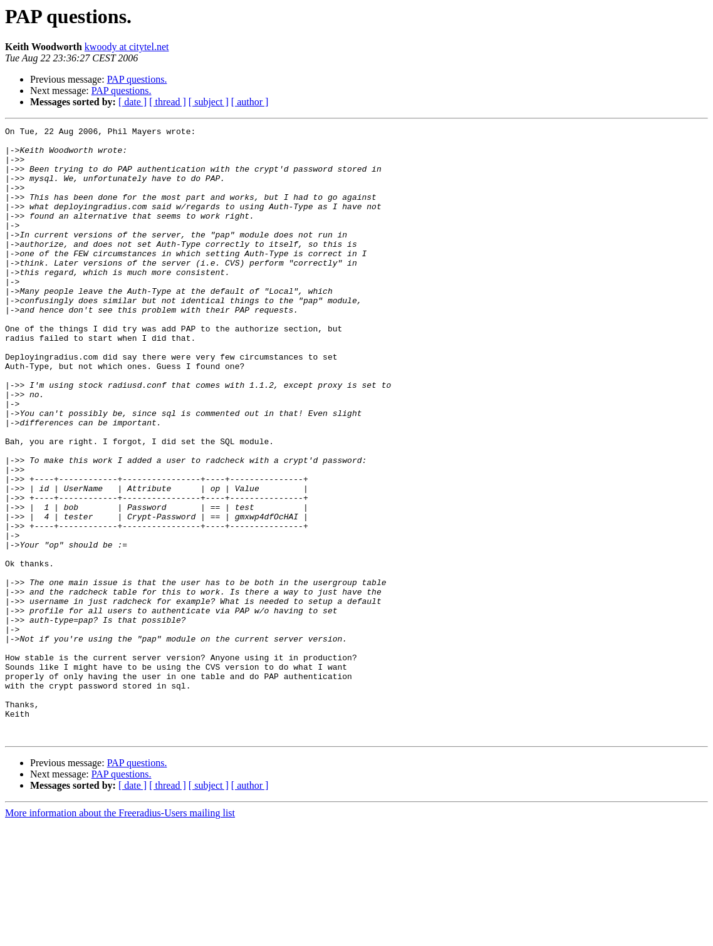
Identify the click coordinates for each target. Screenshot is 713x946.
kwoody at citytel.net (127, 46)
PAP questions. (137, 79)
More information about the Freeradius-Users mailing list (120, 935)
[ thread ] (167, 101)
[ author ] (250, 101)
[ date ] (132, 101)
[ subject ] (209, 101)
